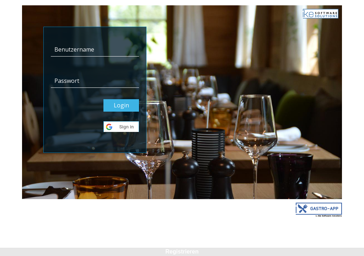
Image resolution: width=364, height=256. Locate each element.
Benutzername (74, 49)
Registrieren (181, 252)
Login (121, 105)
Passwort (66, 81)
